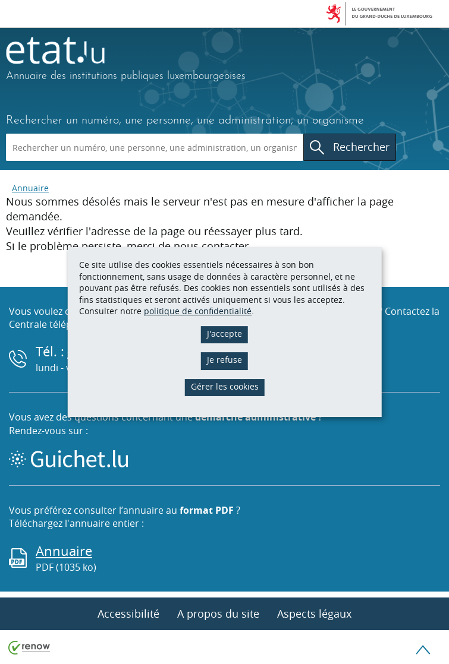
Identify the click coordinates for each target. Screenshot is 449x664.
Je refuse (224, 359)
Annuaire (30, 188)
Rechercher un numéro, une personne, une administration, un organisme (185, 121)
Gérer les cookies (225, 386)
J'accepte (224, 333)
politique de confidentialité (198, 311)
